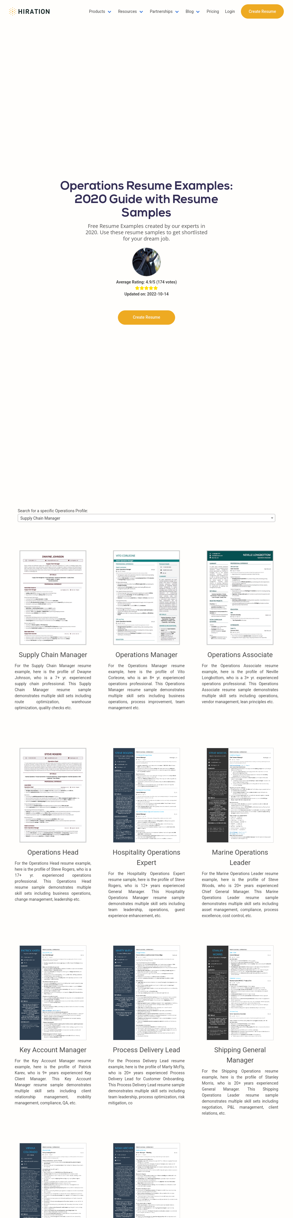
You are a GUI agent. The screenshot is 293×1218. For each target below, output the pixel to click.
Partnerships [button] (161, 11)
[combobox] (146, 518)
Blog (190, 11)
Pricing (213, 11)
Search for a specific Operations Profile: (53, 511)
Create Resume (262, 11)
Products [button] (97, 11)
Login (230, 11)
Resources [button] (127, 11)
